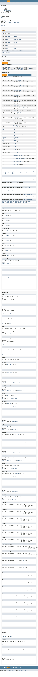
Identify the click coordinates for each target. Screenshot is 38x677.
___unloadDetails (14, 171)
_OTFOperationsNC (20, 14)
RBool (7, 39)
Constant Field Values (6, 263)
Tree (11, 667)
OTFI (5, 17)
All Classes (21, 2)
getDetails (21, 171)
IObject (5, 21)
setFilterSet (15, 153)
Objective (13, 69)
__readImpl (15, 125)
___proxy (9, 170)
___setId (13, 170)
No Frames (15, 2)
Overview (1, 667)
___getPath (15, 87)
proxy (15, 172)
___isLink (26, 169)
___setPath (15, 110)
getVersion (15, 141)
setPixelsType (16, 161)
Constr (10, 670)
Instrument (8, 36)
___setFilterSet (16, 100)
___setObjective (16, 105)
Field (7, 670)
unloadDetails (12, 173)
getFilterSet (15, 129)
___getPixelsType (16, 90)
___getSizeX (15, 92)
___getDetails (4, 169)
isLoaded (7, 172)
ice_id (14, 143)
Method (13, 670)
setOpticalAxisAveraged (17, 158)
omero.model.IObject (7, 10)
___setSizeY (15, 117)
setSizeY (14, 164)
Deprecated (15, 667)
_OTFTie (2, 17)
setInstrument (16, 155)
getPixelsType (16, 137)
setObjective (4, 452)
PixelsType (8, 42)
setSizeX (3, 483)
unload (26, 172)
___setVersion (16, 120)
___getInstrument (16, 80)
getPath (14, 135)
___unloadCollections (6, 171)
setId (18, 172)
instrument (15, 36)
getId (25, 171)
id (6, 52)
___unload (25, 170)
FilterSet (4, 69)
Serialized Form (4, 25)
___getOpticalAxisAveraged (18, 85)
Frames (12, 2)
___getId (10, 169)
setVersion (4, 499)
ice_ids (14, 146)
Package (5, 667)
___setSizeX (15, 115)
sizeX (14, 45)
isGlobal (33, 171)
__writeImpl (15, 126)
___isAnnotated (15, 169)
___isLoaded (31, 169)
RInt (7, 45)
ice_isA (14, 149)
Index (18, 667)
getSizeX (14, 138)
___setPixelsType (16, 112)
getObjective (15, 132)
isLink (3, 172)
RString (29, 68)
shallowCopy (22, 172)
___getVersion (16, 97)
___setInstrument (16, 102)
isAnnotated (29, 171)
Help (20, 667)
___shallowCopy (19, 170)
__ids (14, 33)
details (3, 52)
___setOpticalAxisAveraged (18, 107)
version (14, 48)
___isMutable (4, 170)
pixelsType (15, 42)
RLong (5, 67)
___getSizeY (15, 95)
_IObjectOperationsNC (5, 14)
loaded (8, 52)
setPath (3, 468)
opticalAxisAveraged (17, 39)
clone (14, 128)
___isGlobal (21, 169)
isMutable (11, 172)
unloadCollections (5, 173)
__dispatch (15, 122)
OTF (2, 67)
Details (9, 67)
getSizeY (14, 140)
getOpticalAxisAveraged (17, 134)
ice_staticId (15, 152)
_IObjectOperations (28, 13)
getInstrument (16, 131)
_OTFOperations (13, 14)
